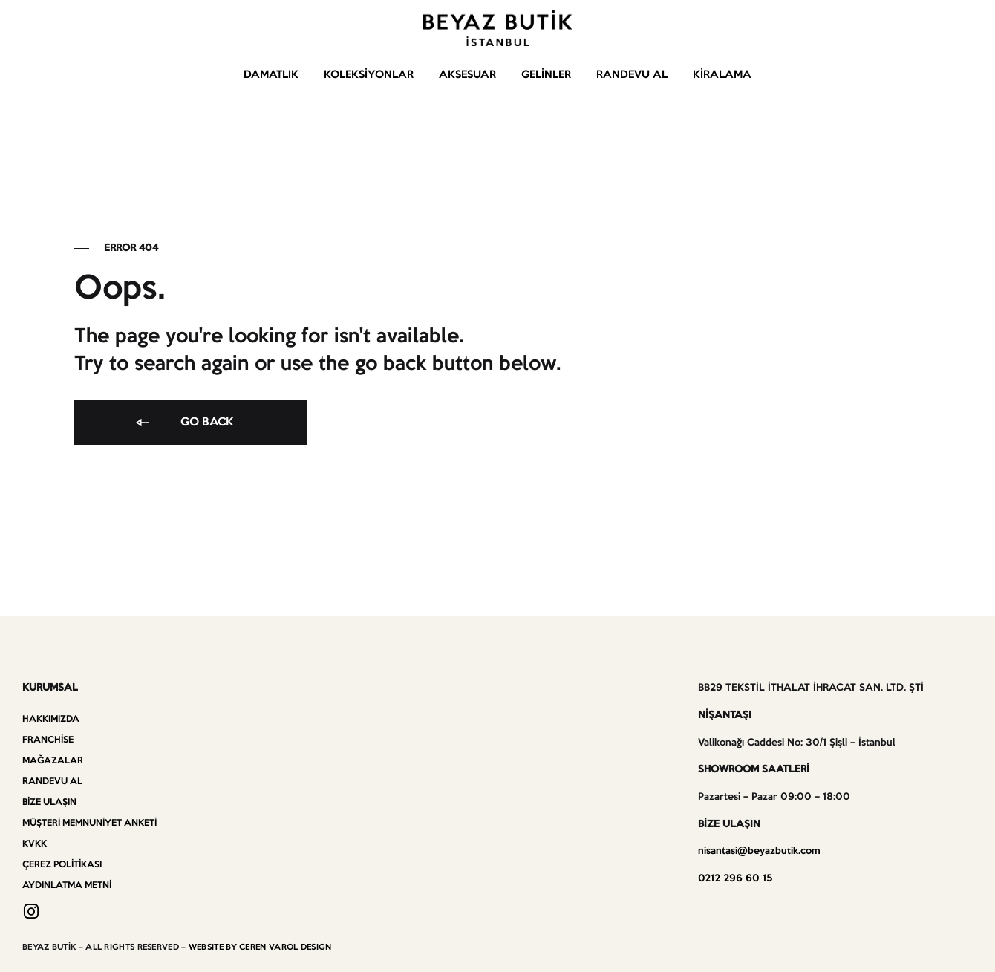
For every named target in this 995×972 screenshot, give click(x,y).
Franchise (48, 740)
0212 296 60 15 (735, 878)
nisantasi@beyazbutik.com (759, 851)
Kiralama (722, 75)
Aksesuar (467, 75)
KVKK (34, 844)
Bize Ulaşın (49, 802)
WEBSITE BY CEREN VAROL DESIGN (260, 947)
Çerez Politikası (62, 865)
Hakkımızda (50, 719)
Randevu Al (632, 75)
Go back (183, 423)
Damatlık (271, 75)
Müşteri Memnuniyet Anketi (89, 823)
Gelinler (546, 75)
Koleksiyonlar (369, 75)
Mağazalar (52, 761)
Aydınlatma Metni (66, 885)
